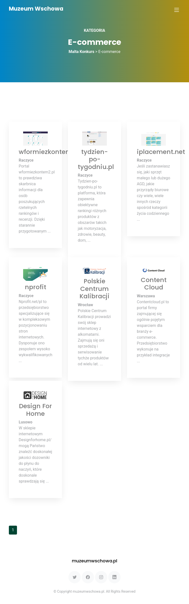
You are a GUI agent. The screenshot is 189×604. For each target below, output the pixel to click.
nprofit (35, 287)
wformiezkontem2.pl (51, 151)
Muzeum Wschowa (36, 9)
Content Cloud (154, 283)
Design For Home (35, 410)
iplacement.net (161, 151)
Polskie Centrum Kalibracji (94, 289)
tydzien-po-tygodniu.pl (96, 159)
